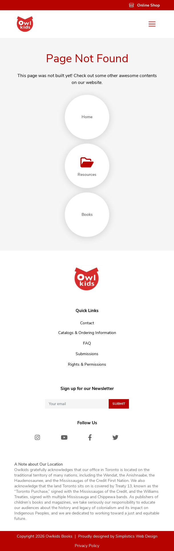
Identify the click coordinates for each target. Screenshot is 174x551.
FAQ (87, 343)
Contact (87, 323)
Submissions (87, 354)
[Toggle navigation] (152, 24)
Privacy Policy (87, 545)
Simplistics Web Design (136, 536)
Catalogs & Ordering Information (87, 332)
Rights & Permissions (87, 364)
